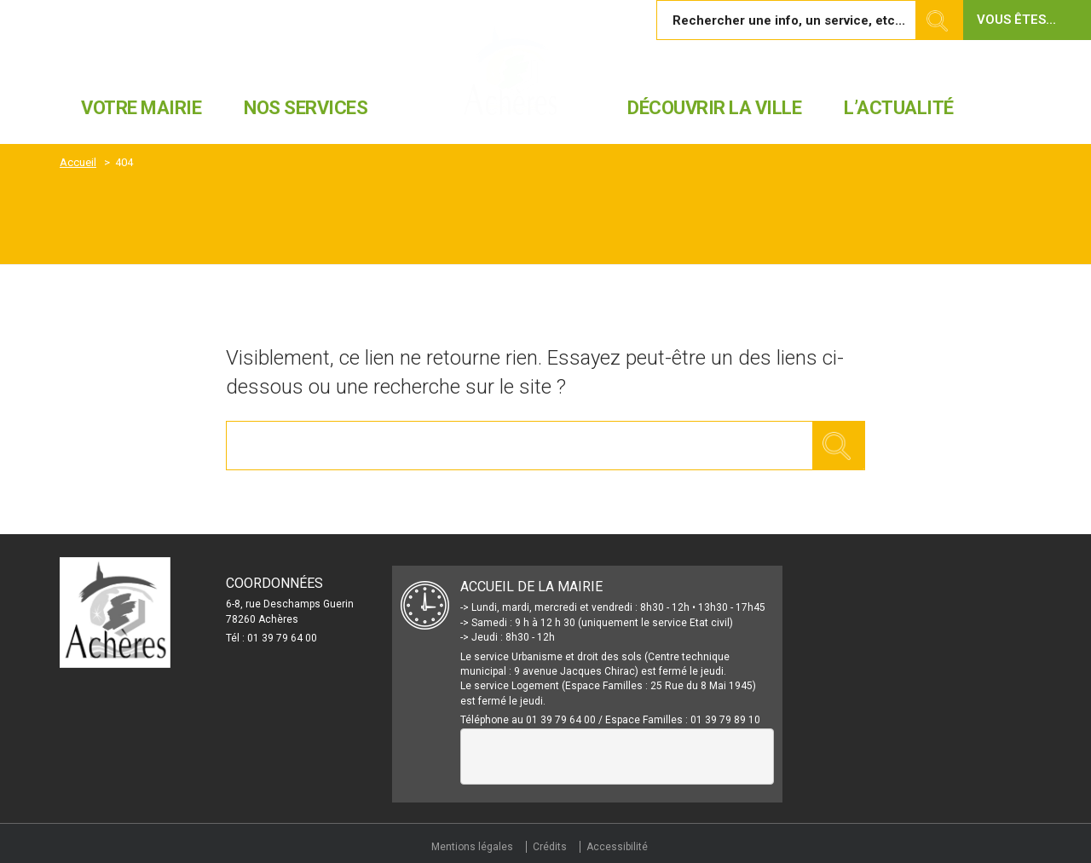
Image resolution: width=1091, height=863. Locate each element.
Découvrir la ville (714, 107)
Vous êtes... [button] (1016, 19)
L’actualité (899, 107)
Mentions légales (472, 847)
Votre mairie (141, 107)
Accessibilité (617, 847)
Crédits (550, 847)
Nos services (305, 107)
